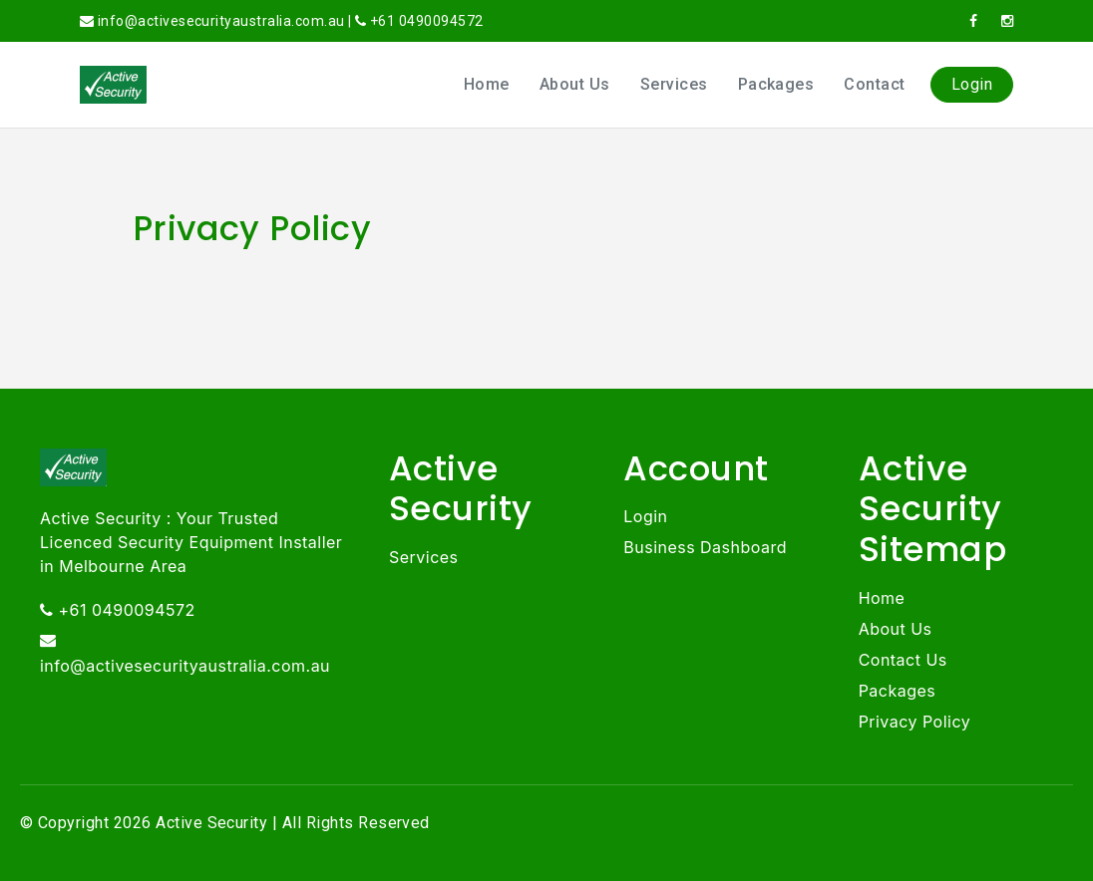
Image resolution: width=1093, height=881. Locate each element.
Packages (776, 84)
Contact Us (903, 660)
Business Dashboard (705, 547)
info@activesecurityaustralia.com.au (185, 666)
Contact (874, 84)
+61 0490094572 (427, 21)
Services (674, 84)
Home (487, 84)
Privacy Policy (915, 722)
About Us (575, 84)
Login (971, 84)
